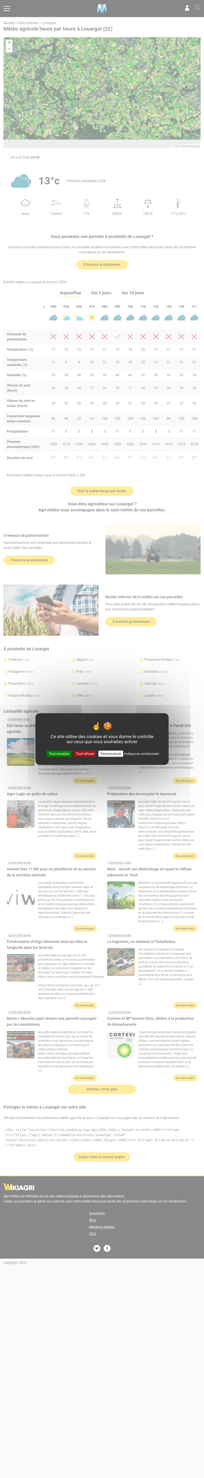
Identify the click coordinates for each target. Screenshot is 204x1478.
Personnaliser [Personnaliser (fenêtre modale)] (111, 754)
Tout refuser (85, 754)
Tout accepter (59, 754)
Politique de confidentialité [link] (141, 754)
